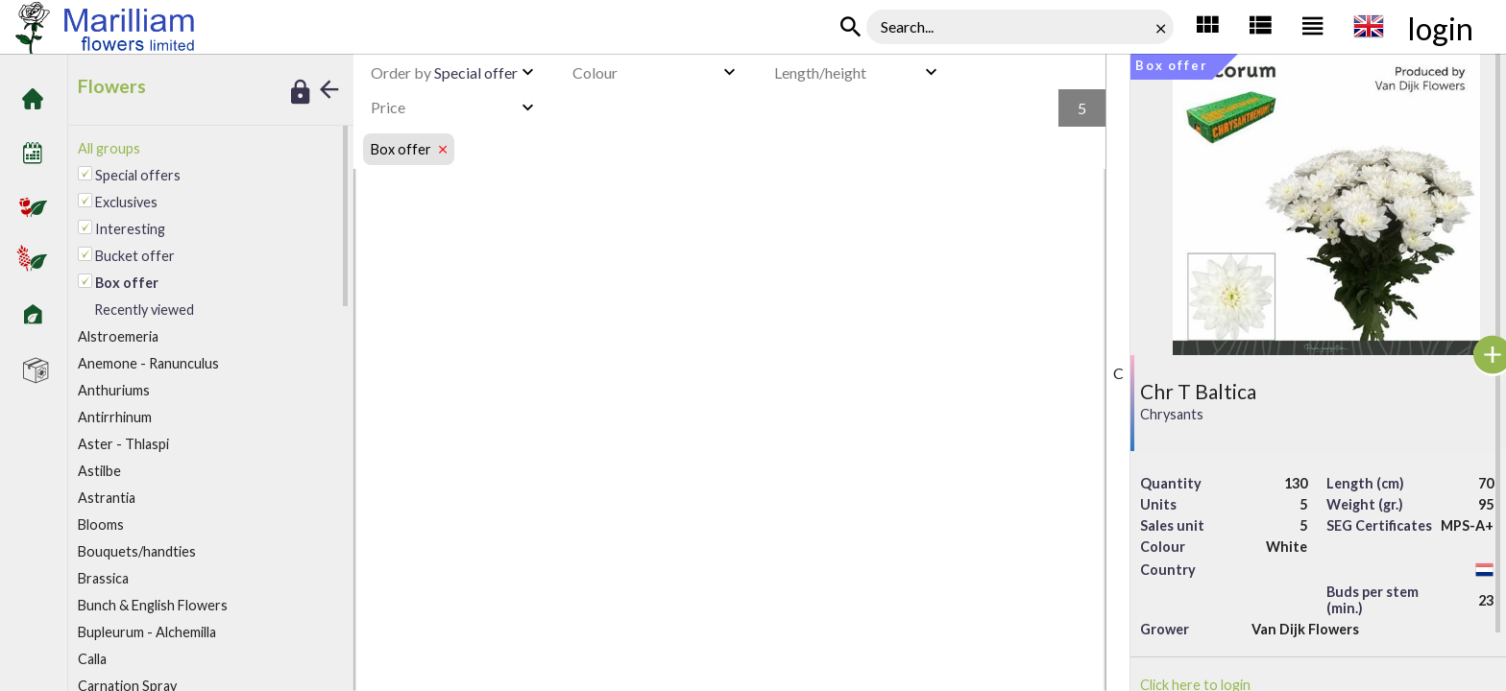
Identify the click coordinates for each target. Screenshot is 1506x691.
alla (92, 659)
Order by (401, 72)
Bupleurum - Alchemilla (147, 632)
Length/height (820, 72)
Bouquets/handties (137, 551)
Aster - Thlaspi (123, 444)
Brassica (103, 578)
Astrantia (106, 497)
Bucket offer (135, 256)
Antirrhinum (115, 417)
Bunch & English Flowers (153, 605)
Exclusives (126, 202)
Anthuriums (114, 390)
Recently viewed (144, 309)
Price (388, 107)
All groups (109, 148)
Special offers (138, 175)
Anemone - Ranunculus (148, 363)
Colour (595, 72)
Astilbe (99, 471)
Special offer (444, 72)
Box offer (333, 28)
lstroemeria (118, 336)
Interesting (130, 229)
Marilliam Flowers (250, 28)
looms (101, 524)
